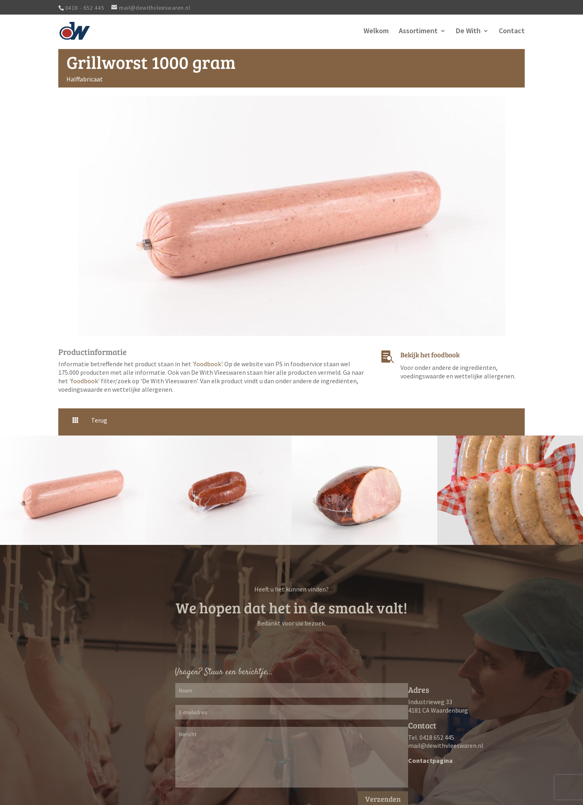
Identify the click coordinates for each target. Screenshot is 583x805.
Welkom (376, 31)
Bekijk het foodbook (430, 354)
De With (468, 31)
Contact (512, 31)
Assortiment (418, 31)
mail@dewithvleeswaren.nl (445, 745)
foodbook (207, 364)
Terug (99, 420)
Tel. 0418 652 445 (431, 737)
